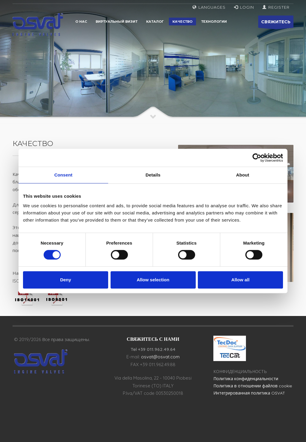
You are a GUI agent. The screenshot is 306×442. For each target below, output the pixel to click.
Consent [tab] (63, 174)
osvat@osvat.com (160, 357)
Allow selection (153, 279)
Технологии (214, 21)
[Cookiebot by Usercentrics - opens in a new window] (257, 157)
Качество (182, 21)
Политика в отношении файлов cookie (252, 386)
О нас (81, 21)
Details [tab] (153, 174)
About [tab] (242, 174)
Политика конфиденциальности (245, 378)
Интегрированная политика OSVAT (249, 393)
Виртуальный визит (116, 21)
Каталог (155, 21)
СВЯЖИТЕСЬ (275, 23)
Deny (65, 279)
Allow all (240, 279)
